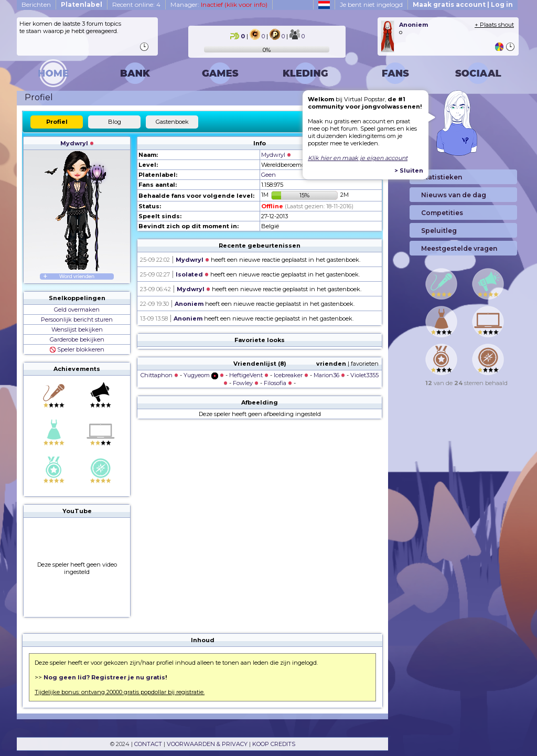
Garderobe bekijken (77, 339)
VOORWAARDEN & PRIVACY (207, 744)
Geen (268, 174)
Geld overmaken (77, 309)
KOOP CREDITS (273, 744)
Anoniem (189, 303)
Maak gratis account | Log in (463, 4)
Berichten (36, 4)
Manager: (218, 4)
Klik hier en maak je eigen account (357, 158)
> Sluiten (408, 170)
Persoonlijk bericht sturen (77, 319)
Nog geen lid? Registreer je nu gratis (104, 677)
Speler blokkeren (77, 349)
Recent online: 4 (136, 4)
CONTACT (148, 744)
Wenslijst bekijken (77, 329)
